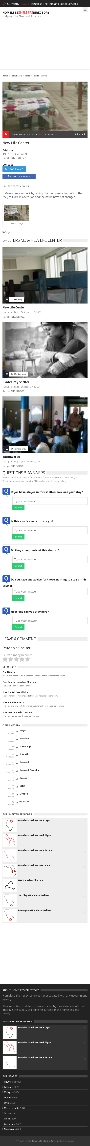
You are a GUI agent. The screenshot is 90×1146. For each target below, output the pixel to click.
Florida (7, 1097)
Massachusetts (11, 1108)
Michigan (8, 1092)
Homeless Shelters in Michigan (34, 835)
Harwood (24, 762)
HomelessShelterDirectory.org (44, 1140)
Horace (23, 777)
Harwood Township (29, 770)
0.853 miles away (18, 448)
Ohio (6, 1102)
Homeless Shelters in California (35, 850)
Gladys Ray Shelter (15, 381)
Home (5, 75)
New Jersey (10, 1129)
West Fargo (25, 746)
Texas (7, 1113)
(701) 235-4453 (14, 169)
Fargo (27, 75)
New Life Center (40, 75)
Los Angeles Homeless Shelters (34, 910)
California (8, 1087)
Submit (18, 507)
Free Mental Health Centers (17, 712)
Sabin (22, 785)
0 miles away (16, 299)
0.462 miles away (18, 374)
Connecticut (10, 1124)
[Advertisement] (45, 46)
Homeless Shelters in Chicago (34, 820)
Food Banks (8, 672)
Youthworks (11, 456)
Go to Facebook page (19, 176)
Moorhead (25, 738)
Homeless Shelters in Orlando (34, 865)
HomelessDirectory (25, 12)
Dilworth (24, 754)
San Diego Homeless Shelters (33, 895)
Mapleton (24, 801)
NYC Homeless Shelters (30, 880)
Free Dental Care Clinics (15, 692)
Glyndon (24, 793)
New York (9, 1081)
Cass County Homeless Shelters (19, 682)
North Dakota (16, 75)
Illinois (7, 1118)
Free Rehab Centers (13, 702)
